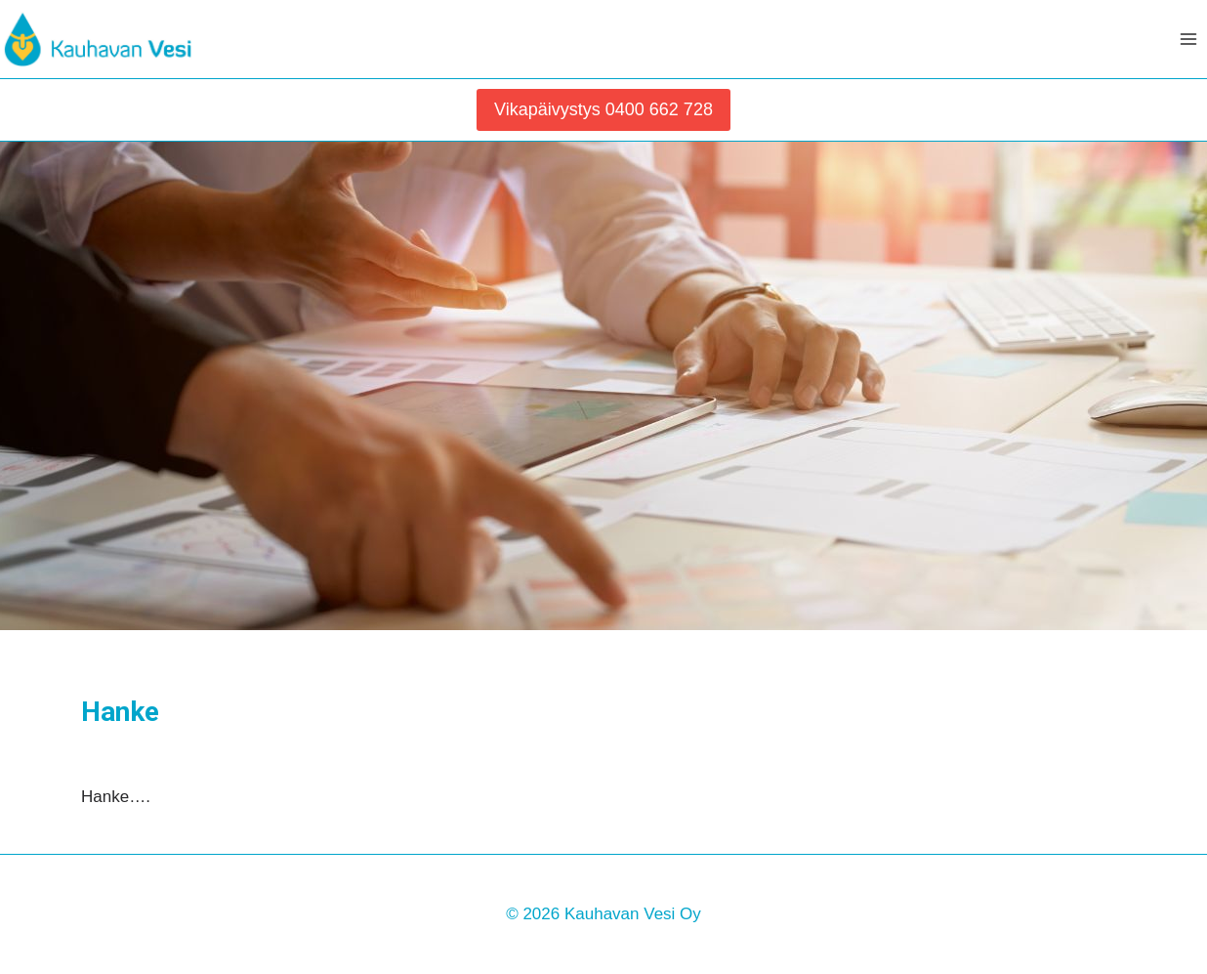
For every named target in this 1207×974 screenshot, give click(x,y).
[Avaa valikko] (1189, 38)
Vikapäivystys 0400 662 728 (603, 109)
